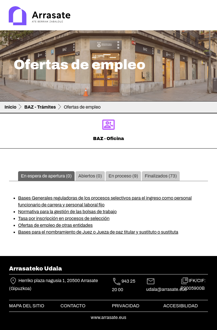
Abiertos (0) (90, 176)
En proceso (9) (123, 176)
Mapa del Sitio (26, 305)
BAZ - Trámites (40, 107)
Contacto (72, 305)
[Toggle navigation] (204, 16)
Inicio (10, 107)
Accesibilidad (180, 305)
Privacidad (125, 305)
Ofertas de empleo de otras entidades (55, 225)
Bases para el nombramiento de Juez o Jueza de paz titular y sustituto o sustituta (98, 232)
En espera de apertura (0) (46, 176)
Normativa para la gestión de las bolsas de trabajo (67, 211)
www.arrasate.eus (108, 317)
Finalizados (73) (161, 176)
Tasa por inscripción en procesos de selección (63, 218)
